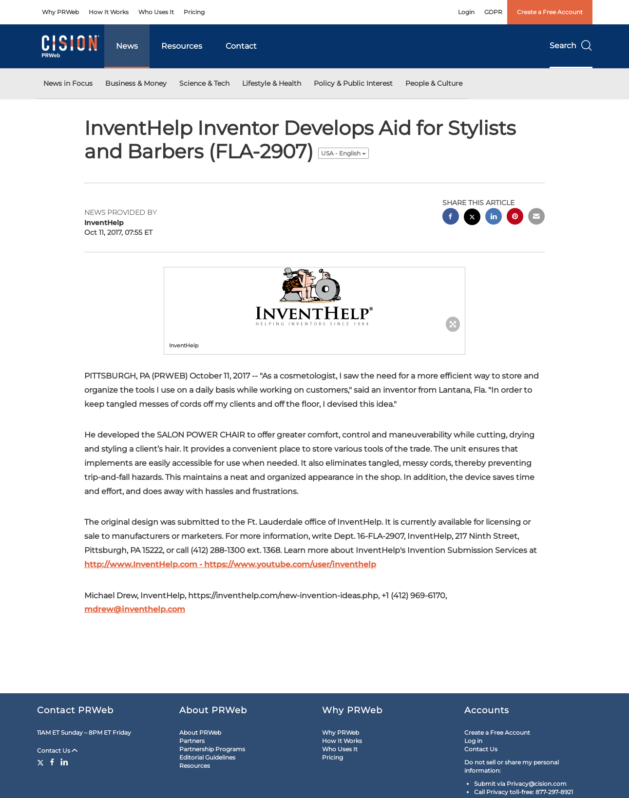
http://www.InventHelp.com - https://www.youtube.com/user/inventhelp (230, 564)
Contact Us (57, 750)
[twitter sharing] (472, 218)
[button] (314, 297)
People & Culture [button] (433, 83)
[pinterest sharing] (515, 217)
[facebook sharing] (450, 217)
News (127, 46)
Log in (473, 740)
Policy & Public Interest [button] (353, 83)
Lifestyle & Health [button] (271, 83)
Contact (241, 46)
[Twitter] (41, 762)
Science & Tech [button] (204, 83)
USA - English (343, 153)
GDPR (493, 12)
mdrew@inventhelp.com (134, 609)
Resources (181, 46)
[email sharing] (536, 217)
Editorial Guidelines (207, 757)
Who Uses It (156, 12)
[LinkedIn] (64, 762)
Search (571, 45)
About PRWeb (200, 732)
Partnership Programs (212, 749)
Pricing (194, 12)
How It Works (109, 12)
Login (466, 12)
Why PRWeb (60, 12)
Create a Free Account (550, 12)
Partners (192, 740)
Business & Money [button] (136, 83)
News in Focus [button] (68, 83)
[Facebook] (52, 762)
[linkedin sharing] (493, 217)
